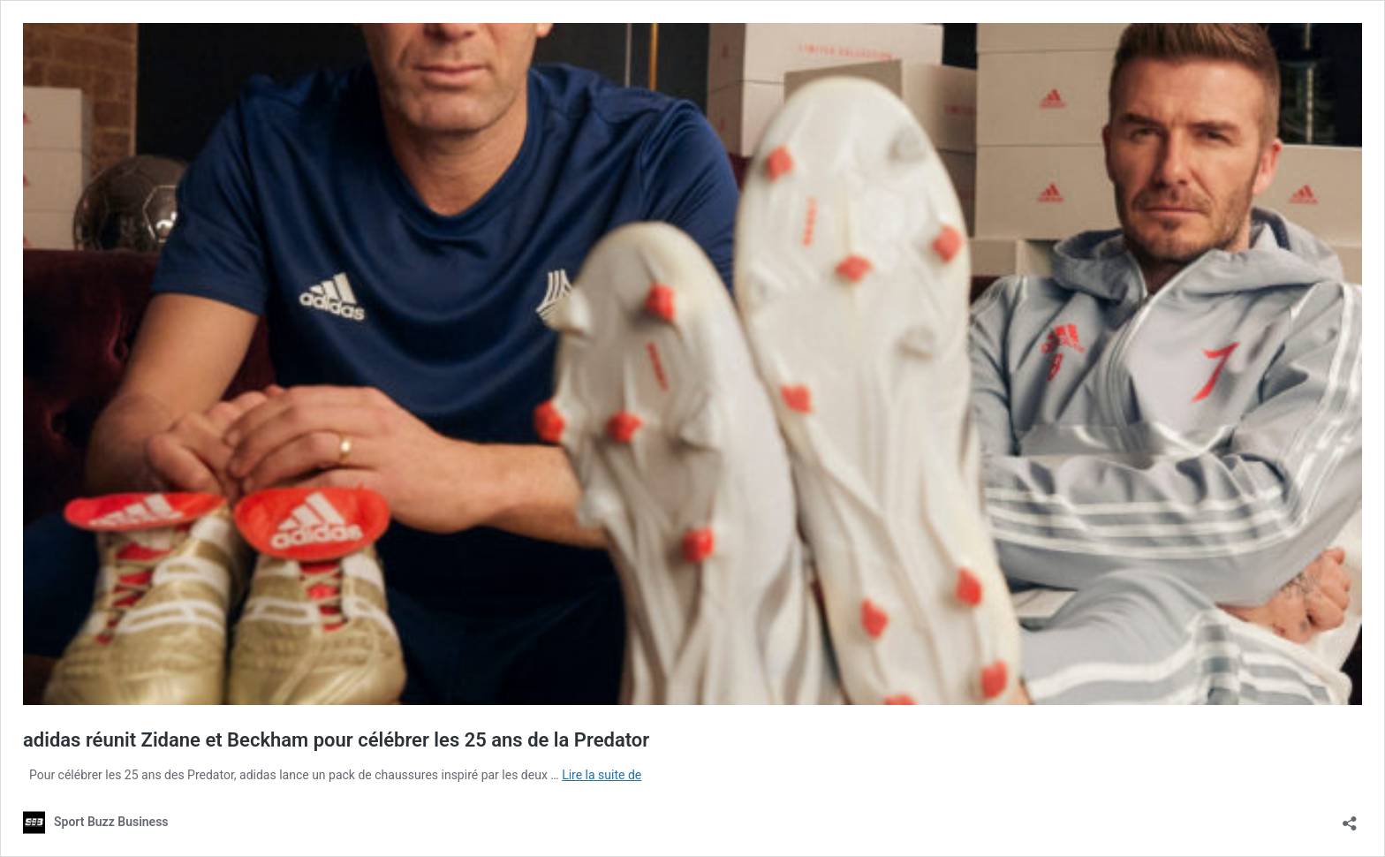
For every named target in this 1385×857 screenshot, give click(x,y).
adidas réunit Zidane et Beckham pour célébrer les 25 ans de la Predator (336, 740)
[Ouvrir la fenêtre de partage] (1349, 817)
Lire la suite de (601, 775)
